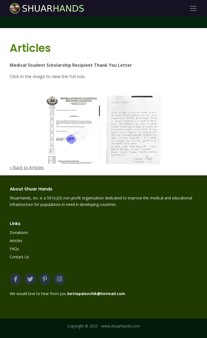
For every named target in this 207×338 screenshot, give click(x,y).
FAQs (14, 248)
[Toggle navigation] (193, 8)
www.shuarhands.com (120, 326)
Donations (19, 232)
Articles (16, 240)
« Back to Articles (27, 167)
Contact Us (19, 256)
